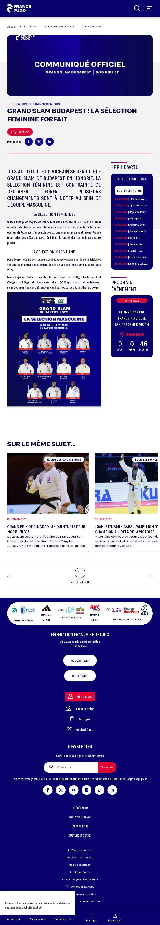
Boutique (91, 918)
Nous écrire (80, 676)
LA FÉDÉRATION (80, 808)
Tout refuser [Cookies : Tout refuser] (12, 919)
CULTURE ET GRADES (80, 835)
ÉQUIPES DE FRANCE (80, 817)
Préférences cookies (80, 850)
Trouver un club (80, 708)
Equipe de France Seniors (59, 26)
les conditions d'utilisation (106, 779)
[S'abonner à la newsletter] (107, 767)
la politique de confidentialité (70, 779)
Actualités (30, 26)
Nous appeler (80, 660)
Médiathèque (80, 729)
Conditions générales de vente (80, 879)
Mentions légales (80, 872)
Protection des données (80, 857)
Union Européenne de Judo (80, 894)
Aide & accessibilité (80, 864)
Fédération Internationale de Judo (80, 901)
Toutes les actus (129, 191)
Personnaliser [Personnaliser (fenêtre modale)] (37, 919)
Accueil (11, 26)
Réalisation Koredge (80, 886)
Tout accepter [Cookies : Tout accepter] (62, 919)
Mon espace (114, 918)
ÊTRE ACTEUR (80, 826)
